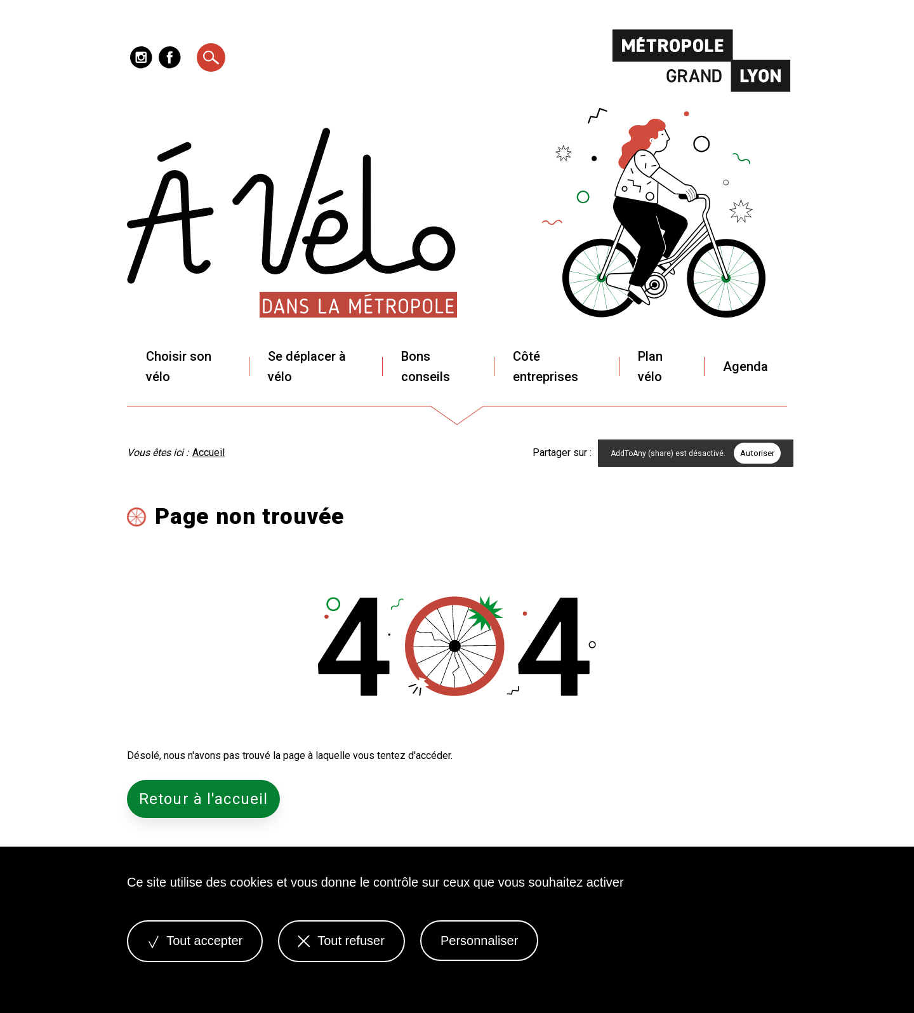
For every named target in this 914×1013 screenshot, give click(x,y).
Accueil (208, 452)
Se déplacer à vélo (307, 366)
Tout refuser (341, 941)
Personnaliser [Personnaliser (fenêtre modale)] (479, 941)
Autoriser (757, 453)
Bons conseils (425, 366)
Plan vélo (650, 366)
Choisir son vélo (178, 366)
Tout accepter (194, 941)
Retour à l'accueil (203, 799)
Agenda (745, 366)
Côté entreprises (545, 366)
